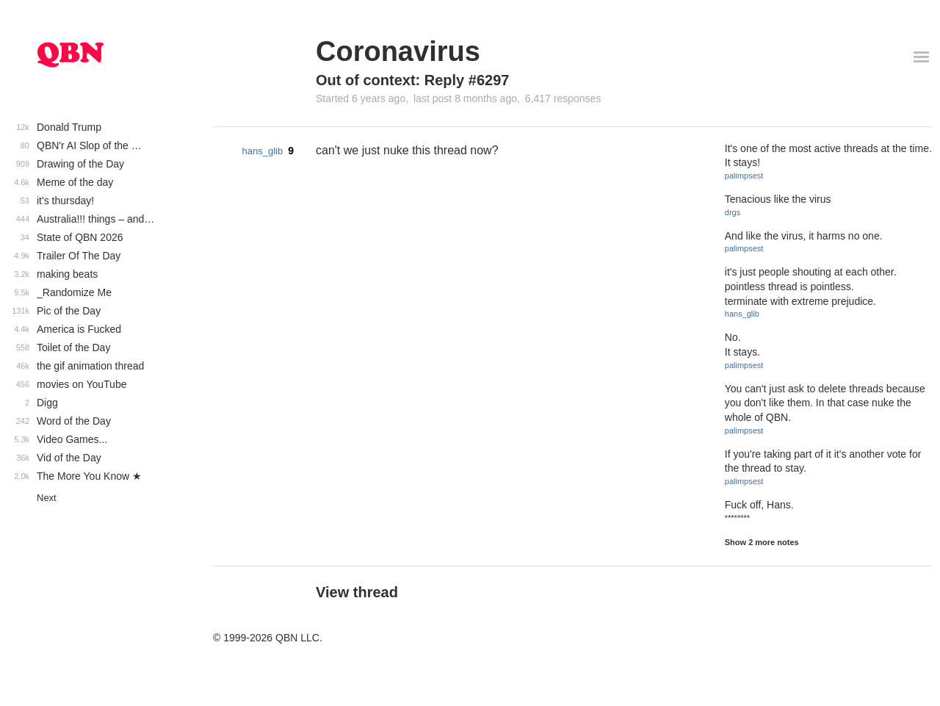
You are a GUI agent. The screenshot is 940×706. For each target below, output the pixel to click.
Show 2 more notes (762, 542)
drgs (732, 212)
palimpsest (744, 175)
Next (47, 498)
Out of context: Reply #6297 (412, 80)
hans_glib (262, 150)
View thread (357, 592)
